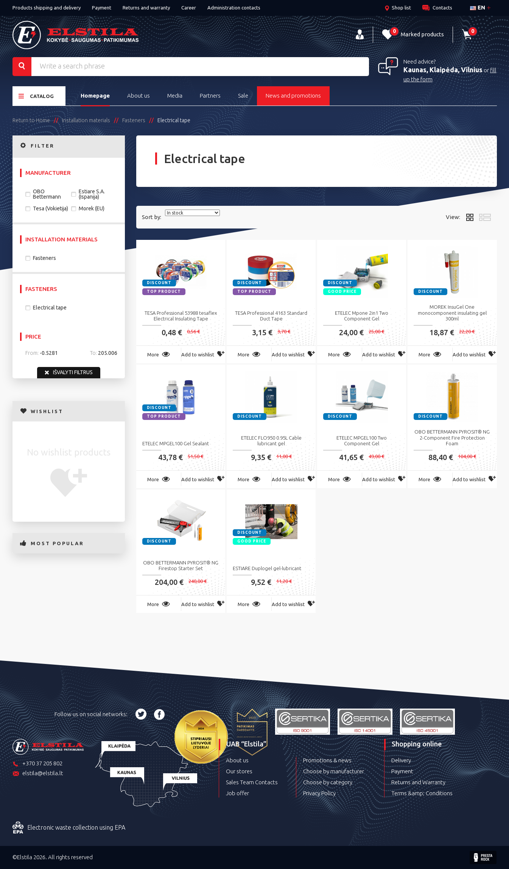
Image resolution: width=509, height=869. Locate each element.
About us (138, 95)
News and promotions (293, 95)
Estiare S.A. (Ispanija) (92, 194)
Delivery (401, 760)
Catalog (36, 96)
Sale (243, 95)
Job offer (237, 793)
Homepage (95, 95)
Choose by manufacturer (333, 771)
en (477, 7)
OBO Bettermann (47, 194)
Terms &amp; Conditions (422, 793)
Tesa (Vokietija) (50, 208)
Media (174, 95)
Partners (210, 95)
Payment (101, 7)
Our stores (239, 771)
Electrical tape (50, 307)
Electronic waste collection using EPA (68, 827)
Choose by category (327, 782)
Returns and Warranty (418, 782)
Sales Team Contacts (252, 782)
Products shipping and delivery (46, 7)
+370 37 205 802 (37, 764)
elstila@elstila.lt (37, 774)
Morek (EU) (91, 208)
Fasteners (44, 258)
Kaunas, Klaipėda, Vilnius (443, 69)
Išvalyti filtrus (69, 372)
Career (188, 7)
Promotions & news (327, 760)
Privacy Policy (319, 793)
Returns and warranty (146, 7)
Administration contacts (233, 7)
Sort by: (151, 217)
